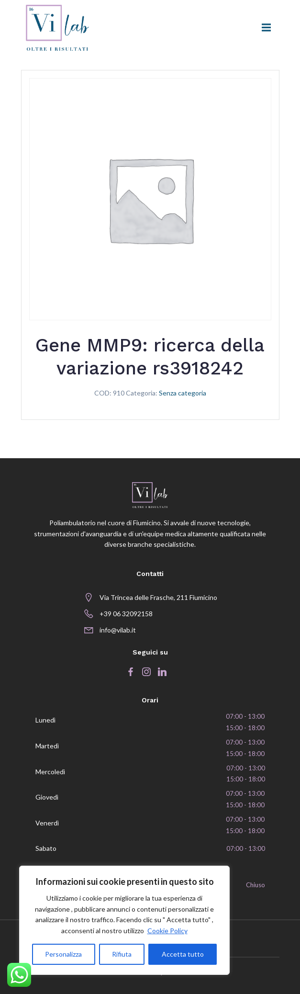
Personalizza (63, 954)
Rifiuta (122, 954)
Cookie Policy (167, 930)
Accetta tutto (183, 954)
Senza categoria (182, 393)
